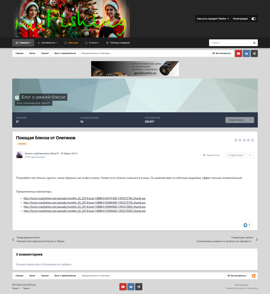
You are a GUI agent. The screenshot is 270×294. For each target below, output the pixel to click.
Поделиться (211, 155)
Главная (24, 42)
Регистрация (240, 18)
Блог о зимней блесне (43, 97)
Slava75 (45, 103)
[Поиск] (230, 42)
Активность (48, 42)
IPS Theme (17, 285)
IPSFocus (31, 285)
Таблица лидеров (119, 42)
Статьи (93, 42)
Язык (16, 288)
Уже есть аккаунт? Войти (213, 19)
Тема (26, 288)
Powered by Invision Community (242, 288)
